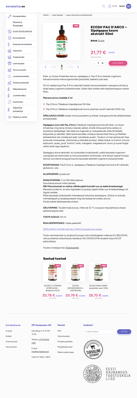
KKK (59, 331)
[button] (45, 66)
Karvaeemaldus (17, 16)
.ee (15, 6)
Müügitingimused (65, 347)
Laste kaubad (16, 64)
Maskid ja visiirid (17, 117)
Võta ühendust (64, 336)
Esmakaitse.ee (13, 325)
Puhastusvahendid (18, 83)
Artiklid (9, 336)
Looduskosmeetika (18, 76)
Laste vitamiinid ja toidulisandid (79, 15)
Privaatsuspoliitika (65, 341)
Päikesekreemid (17, 89)
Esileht (46, 15)
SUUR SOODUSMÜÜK (20, 32)
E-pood (9, 331)
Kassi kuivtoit (11, 347)
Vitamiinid (15, 51)
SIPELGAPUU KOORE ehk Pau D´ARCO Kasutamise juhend (72, 229)
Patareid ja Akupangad (18, 24)
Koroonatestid (16, 38)
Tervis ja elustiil (17, 70)
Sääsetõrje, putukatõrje (15, 109)
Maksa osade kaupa (66, 352)
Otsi (103, 6)
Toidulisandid (16, 57)
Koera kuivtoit (11, 341)
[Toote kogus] (98, 63)
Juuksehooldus (17, 96)
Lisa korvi (118, 63)
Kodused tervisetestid (20, 44)
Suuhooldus (15, 102)
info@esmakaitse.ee (40, 351)
